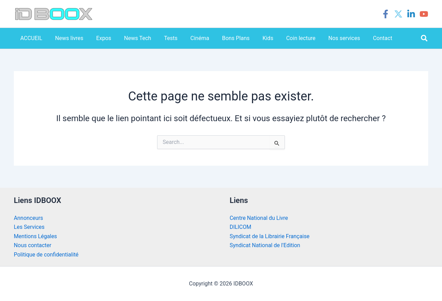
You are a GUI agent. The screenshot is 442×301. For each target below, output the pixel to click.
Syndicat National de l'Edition (265, 245)
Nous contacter (32, 245)
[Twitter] (398, 14)
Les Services (29, 227)
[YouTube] (424, 14)
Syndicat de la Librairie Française (270, 236)
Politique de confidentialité (46, 254)
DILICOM (240, 227)
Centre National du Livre (259, 218)
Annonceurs (28, 218)
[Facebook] (385, 14)
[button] (424, 38)
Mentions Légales (35, 236)
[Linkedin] (411, 14)
